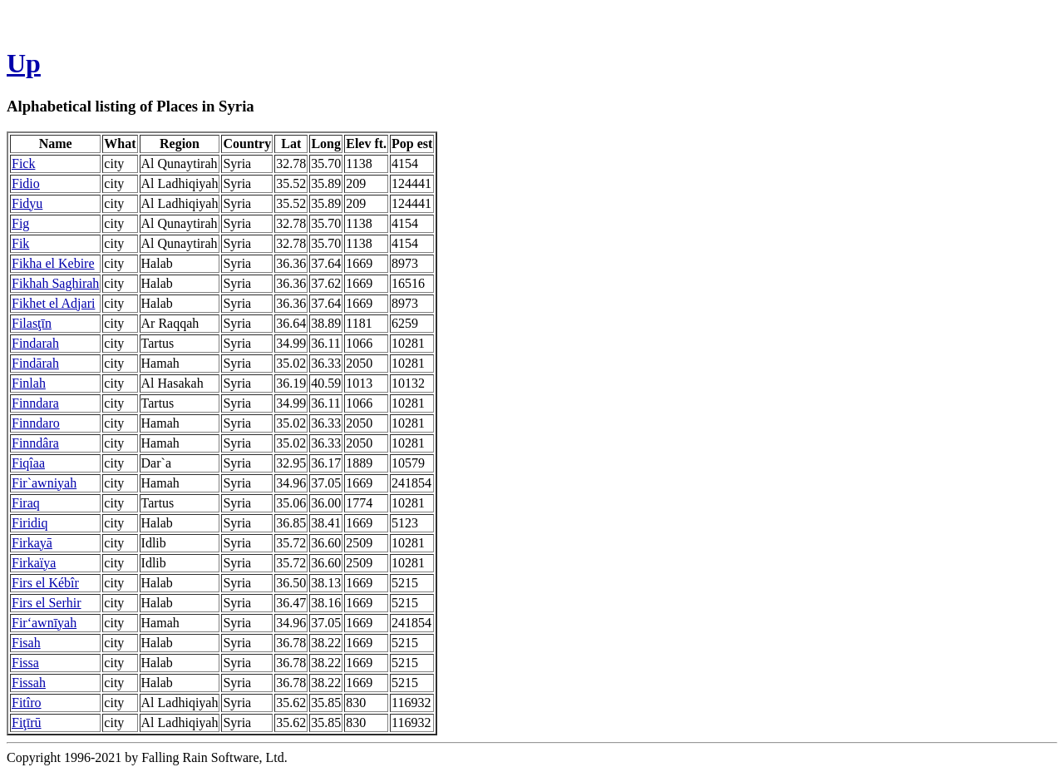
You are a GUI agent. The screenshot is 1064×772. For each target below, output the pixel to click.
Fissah (29, 683)
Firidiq (30, 523)
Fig (20, 223)
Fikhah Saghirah (55, 283)
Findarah (35, 343)
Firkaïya (34, 563)
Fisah (26, 643)
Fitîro (27, 702)
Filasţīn (32, 323)
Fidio (26, 183)
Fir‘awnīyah (44, 623)
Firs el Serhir (46, 603)
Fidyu (27, 203)
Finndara (35, 403)
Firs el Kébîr (45, 583)
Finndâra (35, 443)
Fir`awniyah (44, 483)
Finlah (29, 383)
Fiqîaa (28, 463)
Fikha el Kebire (53, 263)
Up (24, 63)
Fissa (25, 663)
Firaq (26, 503)
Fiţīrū (27, 722)
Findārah (35, 363)
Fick (23, 163)
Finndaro (36, 423)
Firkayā (32, 543)
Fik (20, 243)
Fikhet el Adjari (53, 303)
